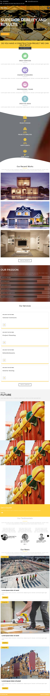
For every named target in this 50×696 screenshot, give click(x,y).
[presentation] (1, 23)
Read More (5, 597)
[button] (24, 544)
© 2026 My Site (3, 694)
